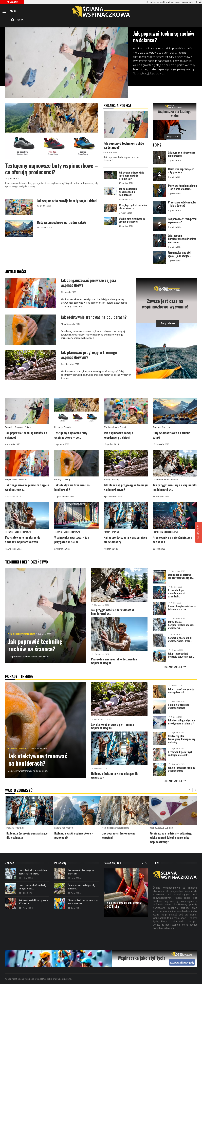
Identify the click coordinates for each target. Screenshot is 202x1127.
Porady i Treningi (62, 479)
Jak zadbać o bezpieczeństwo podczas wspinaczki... (33, 871)
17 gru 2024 (26, 908)
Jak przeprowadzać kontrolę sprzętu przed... (32, 886)
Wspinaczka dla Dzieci (115, 427)
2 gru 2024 (74, 893)
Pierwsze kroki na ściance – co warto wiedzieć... (83, 901)
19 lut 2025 (25, 893)
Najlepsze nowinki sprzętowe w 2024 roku (33, 901)
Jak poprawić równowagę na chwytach (81, 871)
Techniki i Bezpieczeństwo (18, 427)
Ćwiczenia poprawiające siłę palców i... (81, 886)
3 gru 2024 (74, 908)
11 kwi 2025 (26, 878)
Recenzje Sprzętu (62, 427)
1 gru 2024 (74, 878)
